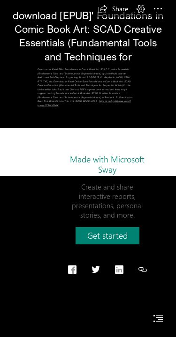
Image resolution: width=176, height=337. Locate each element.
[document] (88, 168)
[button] (113, 8)
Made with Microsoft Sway (107, 164)
